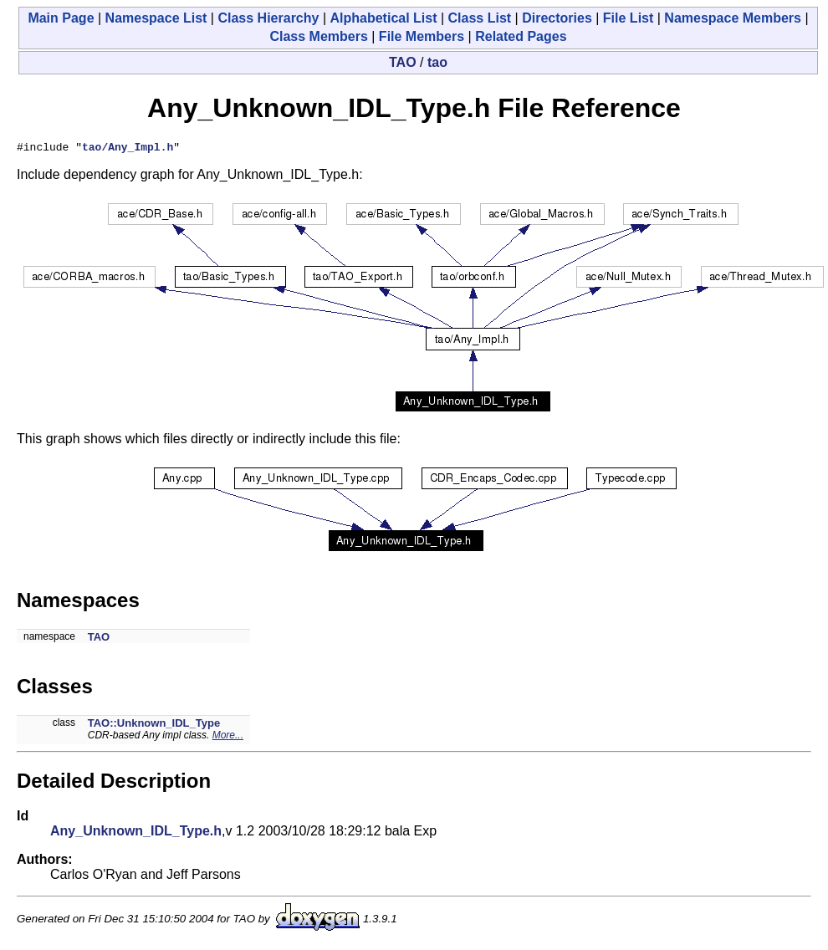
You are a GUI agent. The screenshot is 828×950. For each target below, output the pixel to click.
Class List (480, 18)
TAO (403, 62)
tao (437, 62)
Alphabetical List (383, 18)
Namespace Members (732, 18)
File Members (421, 36)
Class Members (318, 36)
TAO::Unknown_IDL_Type (154, 725)
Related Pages (520, 36)
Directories (557, 18)
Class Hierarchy (268, 18)
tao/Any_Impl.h (127, 148)
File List (628, 18)
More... (227, 737)
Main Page (61, 18)
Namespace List (156, 18)
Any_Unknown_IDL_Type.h (136, 833)
